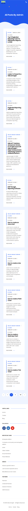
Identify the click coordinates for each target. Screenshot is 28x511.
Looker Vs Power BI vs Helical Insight (14, 75)
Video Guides (5, 450)
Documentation (6, 453)
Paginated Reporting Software (14, 108)
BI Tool (9, 32)
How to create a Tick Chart (14, 371)
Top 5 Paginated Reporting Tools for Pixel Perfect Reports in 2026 (14, 39)
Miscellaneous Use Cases (9, 471)
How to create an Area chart (13, 223)
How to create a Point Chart (14, 299)
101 (20, 394)
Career (4, 415)
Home (4, 412)
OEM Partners (5, 490)
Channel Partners (7, 483)
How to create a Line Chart (14, 264)
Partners (4, 480)
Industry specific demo (8, 465)
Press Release (6, 456)
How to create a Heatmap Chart (13, 335)
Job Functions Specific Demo (10, 468)
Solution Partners (6, 486)
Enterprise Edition (6, 439)
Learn (3, 447)
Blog (3, 418)
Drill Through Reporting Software (14, 188)
